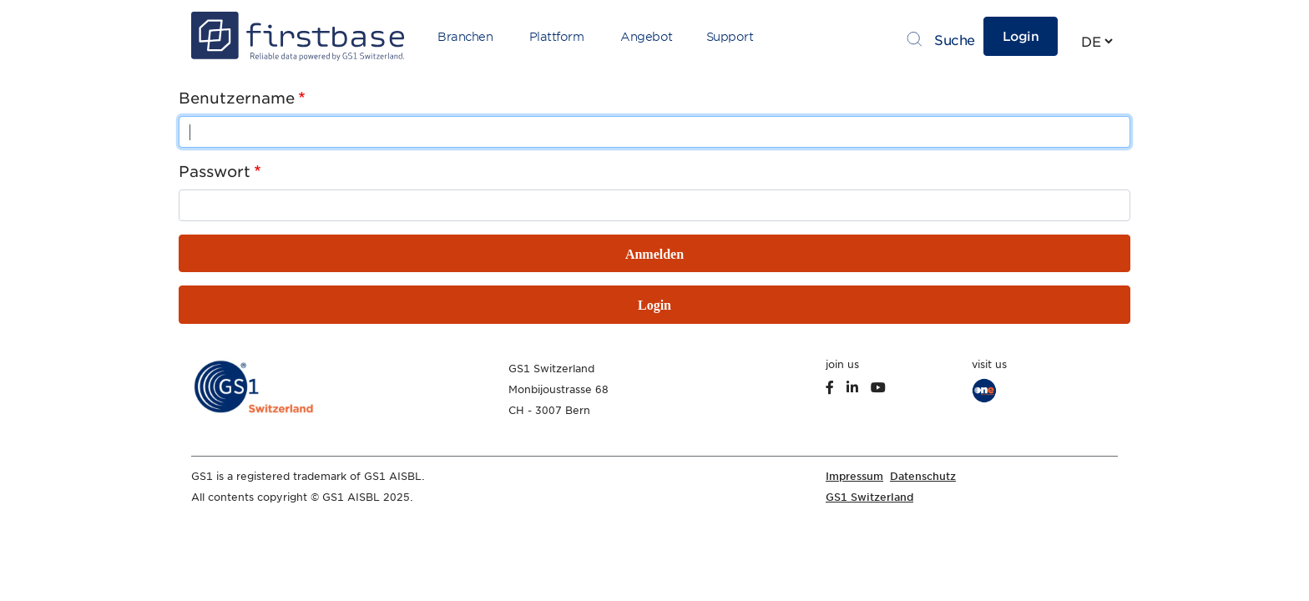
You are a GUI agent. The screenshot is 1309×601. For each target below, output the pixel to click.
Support (730, 36)
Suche (954, 40)
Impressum (854, 476)
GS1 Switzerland (869, 497)
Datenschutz (923, 476)
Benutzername (237, 98)
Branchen (465, 36)
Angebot (646, 36)
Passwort (214, 171)
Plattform (556, 36)
